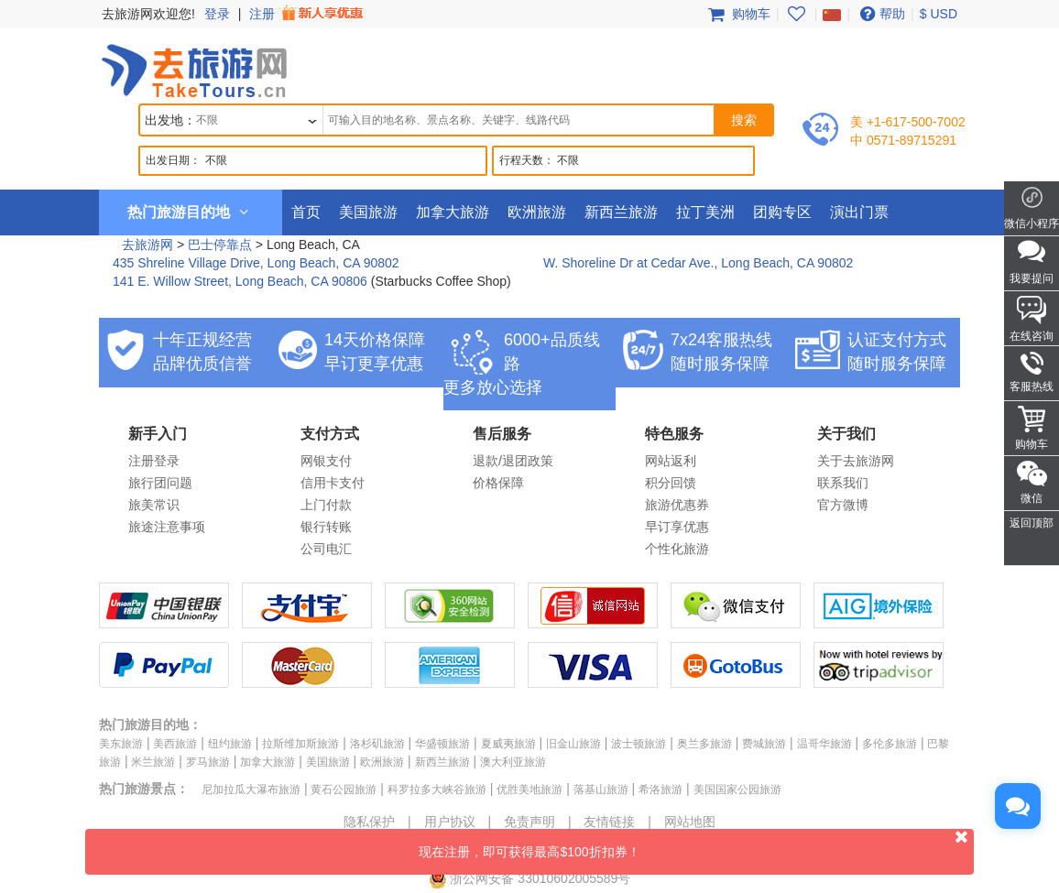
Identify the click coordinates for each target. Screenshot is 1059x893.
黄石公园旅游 (344, 789)
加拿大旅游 (452, 212)
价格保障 (498, 482)
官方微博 (842, 504)
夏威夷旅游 (508, 743)
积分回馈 (670, 482)
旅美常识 (154, 504)
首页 (306, 212)
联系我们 (842, 482)
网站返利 (670, 460)
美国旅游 (368, 212)
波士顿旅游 (638, 743)
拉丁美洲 (705, 212)
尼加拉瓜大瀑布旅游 (251, 789)
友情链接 (609, 821)
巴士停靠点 (220, 244)
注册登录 (154, 460)
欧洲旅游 (537, 212)
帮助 (880, 13)
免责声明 (529, 821)
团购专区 (782, 212)
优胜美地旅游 (529, 789)
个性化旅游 (677, 548)
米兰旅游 (153, 762)
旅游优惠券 (677, 504)
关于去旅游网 (855, 460)
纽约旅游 (230, 743)
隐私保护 (369, 821)
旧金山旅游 (573, 743)
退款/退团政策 (513, 460)
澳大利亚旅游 (513, 762)
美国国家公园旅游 (737, 789)
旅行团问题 (160, 482)
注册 (307, 13)
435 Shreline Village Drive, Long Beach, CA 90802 (256, 263)
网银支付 (326, 460)
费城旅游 (764, 743)
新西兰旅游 (621, 212)
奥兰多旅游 (704, 743)
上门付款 (326, 504)
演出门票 (859, 212)
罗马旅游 (208, 762)
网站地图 (689, 821)
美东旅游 (121, 743)
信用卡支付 (332, 482)
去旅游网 (147, 244)
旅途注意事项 (166, 526)
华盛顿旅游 (442, 743)
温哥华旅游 (824, 743)
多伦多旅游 (889, 743)
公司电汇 (326, 548)
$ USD (938, 13)
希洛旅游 (660, 789)
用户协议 (449, 821)
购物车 (737, 13)
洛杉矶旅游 (377, 743)
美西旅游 (175, 743)
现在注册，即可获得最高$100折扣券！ (696, 844)
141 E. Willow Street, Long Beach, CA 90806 (240, 281)
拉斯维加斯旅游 (300, 743)
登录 (217, 13)
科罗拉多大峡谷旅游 (437, 789)
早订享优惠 (677, 526)
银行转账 (326, 526)
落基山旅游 (600, 789)
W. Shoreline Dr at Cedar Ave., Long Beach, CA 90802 (698, 263)
